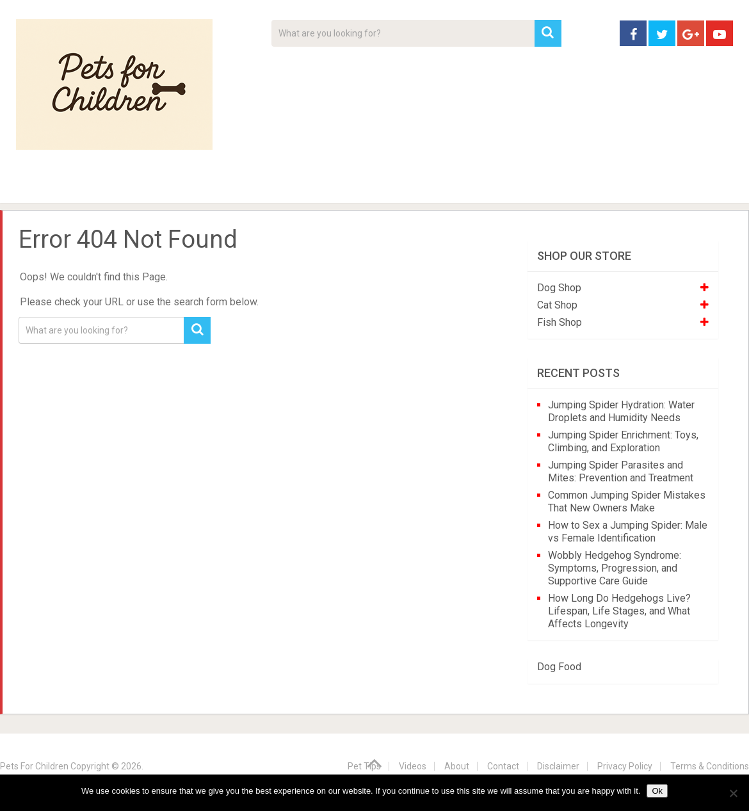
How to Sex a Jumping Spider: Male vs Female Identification (627, 531)
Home (38, 186)
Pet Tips (115, 186)
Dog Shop (559, 288)
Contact (542, 186)
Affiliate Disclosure (435, 186)
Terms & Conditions (709, 766)
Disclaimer (558, 766)
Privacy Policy (624, 766)
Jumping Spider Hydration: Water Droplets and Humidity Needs (621, 411)
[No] (733, 793)
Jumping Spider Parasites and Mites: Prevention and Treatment (620, 471)
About (334, 186)
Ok (657, 791)
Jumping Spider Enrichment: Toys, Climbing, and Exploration (623, 441)
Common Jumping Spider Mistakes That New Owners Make (626, 501)
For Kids (191, 186)
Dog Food (559, 667)
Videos (264, 186)
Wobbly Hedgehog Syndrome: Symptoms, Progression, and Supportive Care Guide (614, 568)
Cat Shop (557, 305)
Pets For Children (34, 766)
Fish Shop (559, 322)
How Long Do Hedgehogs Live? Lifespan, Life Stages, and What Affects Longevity (619, 611)
